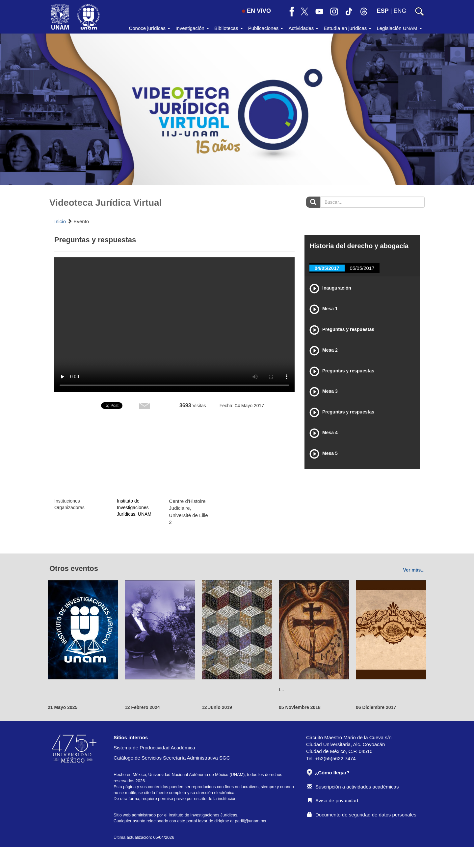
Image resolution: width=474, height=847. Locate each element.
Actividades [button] (303, 28)
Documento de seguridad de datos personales (361, 814)
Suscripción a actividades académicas (353, 786)
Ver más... (414, 570)
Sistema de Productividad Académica (154, 747)
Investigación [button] (192, 28)
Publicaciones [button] (265, 28)
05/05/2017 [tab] (362, 268)
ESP (383, 11)
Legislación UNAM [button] (399, 28)
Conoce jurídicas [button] (149, 28)
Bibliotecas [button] (228, 28)
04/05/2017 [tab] (327, 268)
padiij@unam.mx (250, 820)
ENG (399, 11)
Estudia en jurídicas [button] (347, 28)
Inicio (60, 221)
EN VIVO (256, 11)
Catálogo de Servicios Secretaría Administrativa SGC (172, 758)
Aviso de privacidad (332, 800)
